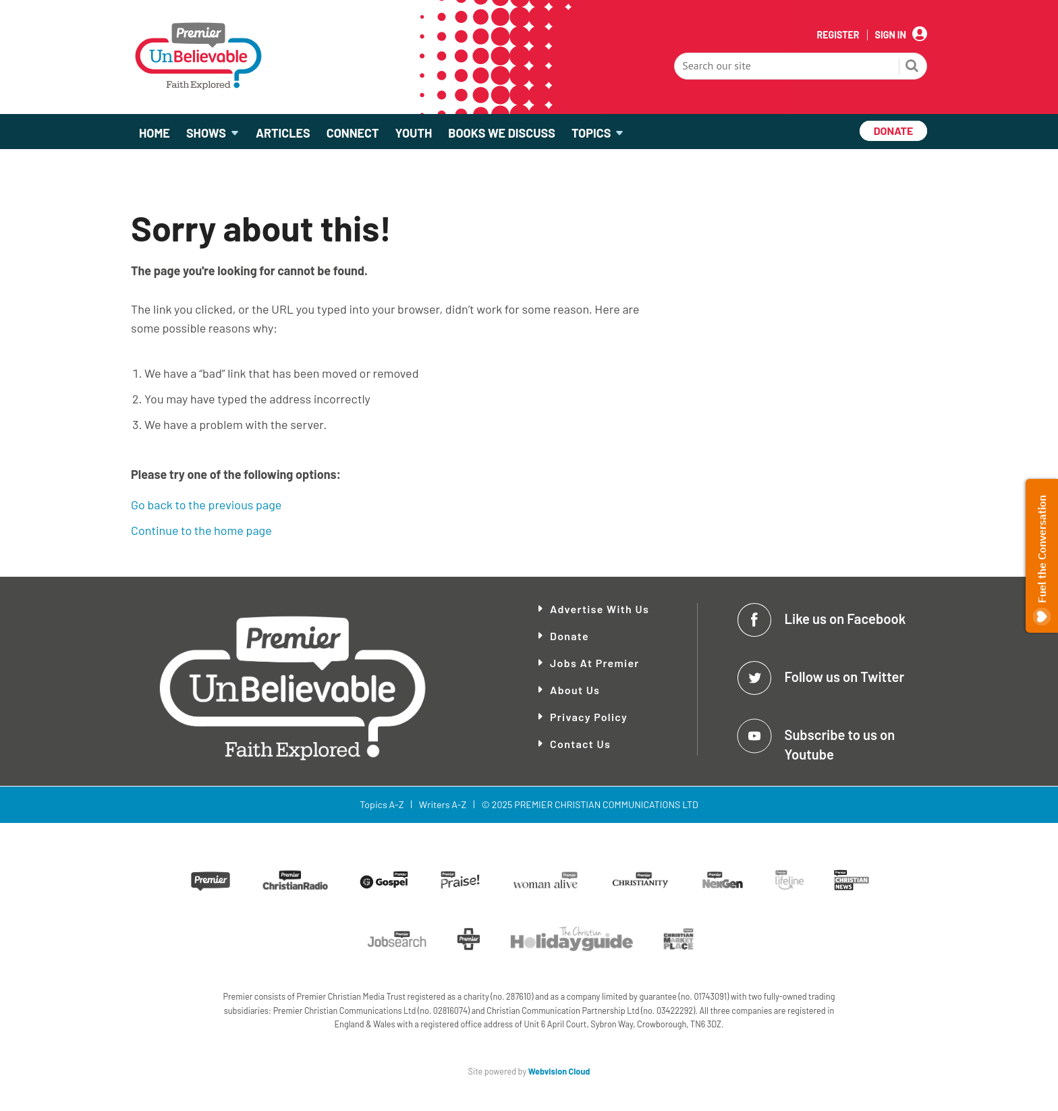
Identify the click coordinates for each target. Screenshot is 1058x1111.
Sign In (890, 35)
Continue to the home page (201, 530)
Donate (569, 635)
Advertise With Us (599, 608)
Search (912, 67)
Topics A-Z (381, 804)
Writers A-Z (442, 804)
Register (837, 35)
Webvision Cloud (559, 1071)
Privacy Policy (589, 716)
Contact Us (580, 743)
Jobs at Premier (595, 662)
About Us (575, 689)
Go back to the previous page (206, 504)
